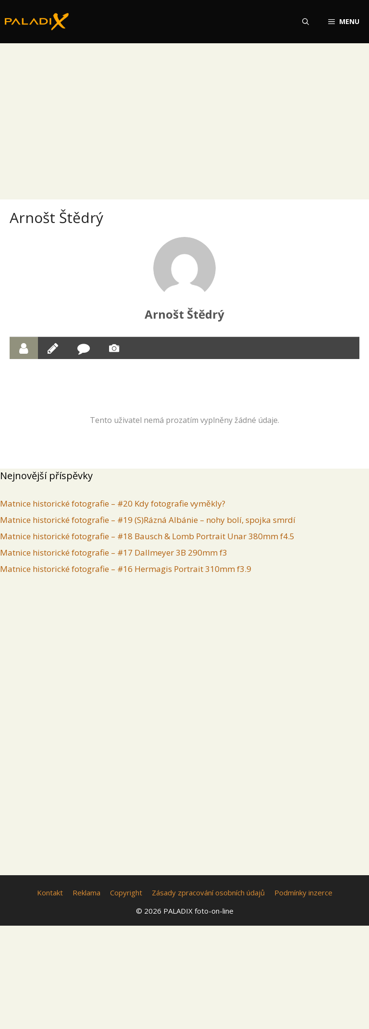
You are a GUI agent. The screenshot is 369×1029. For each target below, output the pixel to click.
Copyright (126, 892)
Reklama (86, 892)
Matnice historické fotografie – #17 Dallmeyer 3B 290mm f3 (113, 552)
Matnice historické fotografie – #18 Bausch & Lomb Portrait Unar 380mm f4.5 (147, 536)
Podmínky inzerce (303, 892)
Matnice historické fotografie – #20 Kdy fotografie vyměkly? (112, 503)
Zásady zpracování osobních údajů (208, 892)
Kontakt (50, 892)
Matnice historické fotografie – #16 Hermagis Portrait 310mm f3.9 (125, 568)
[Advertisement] (184, 114)
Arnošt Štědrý (184, 314)
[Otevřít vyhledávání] (306, 21)
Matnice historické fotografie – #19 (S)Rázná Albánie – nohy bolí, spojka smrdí (147, 519)
